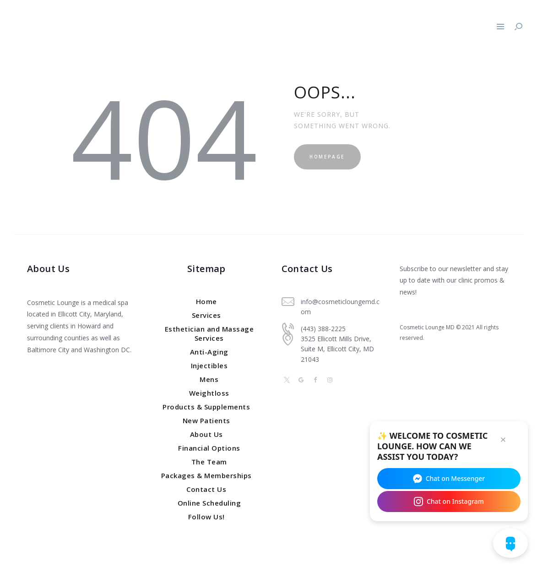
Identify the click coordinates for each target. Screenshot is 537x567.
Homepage (329, 157)
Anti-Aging (209, 351)
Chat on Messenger (449, 478)
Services (206, 315)
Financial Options (209, 448)
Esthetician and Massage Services (209, 333)
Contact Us (206, 489)
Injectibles (209, 365)
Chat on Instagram (449, 501)
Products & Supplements (206, 406)
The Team (209, 461)
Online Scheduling (209, 502)
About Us (206, 434)
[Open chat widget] (510, 543)
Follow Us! (206, 516)
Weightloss (209, 393)
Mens (209, 379)
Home (206, 301)
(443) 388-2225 (323, 328)
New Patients (206, 420)
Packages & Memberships (206, 475)
